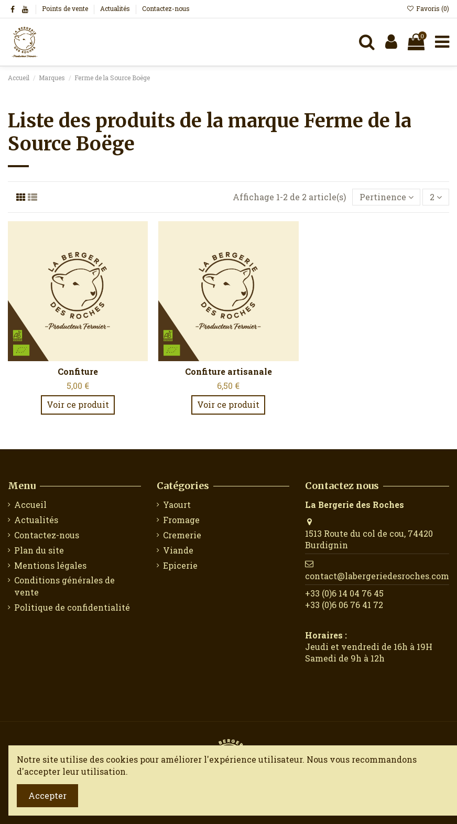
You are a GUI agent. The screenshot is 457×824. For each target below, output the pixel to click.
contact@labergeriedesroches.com (377, 575)
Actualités (116, 8)
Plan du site (39, 550)
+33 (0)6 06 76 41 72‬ (344, 604)
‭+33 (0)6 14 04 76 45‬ (344, 593)
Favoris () (428, 8)
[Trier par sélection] (386, 197)
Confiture (78, 371)
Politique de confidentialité (72, 607)
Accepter (47, 795)
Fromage (181, 519)
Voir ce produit (78, 404)
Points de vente (66, 8)
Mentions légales (50, 565)
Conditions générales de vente (64, 585)
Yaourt (177, 504)
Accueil (30, 504)
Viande (178, 550)
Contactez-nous (166, 8)
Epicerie (180, 565)
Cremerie (182, 534)
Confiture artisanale (228, 371)
